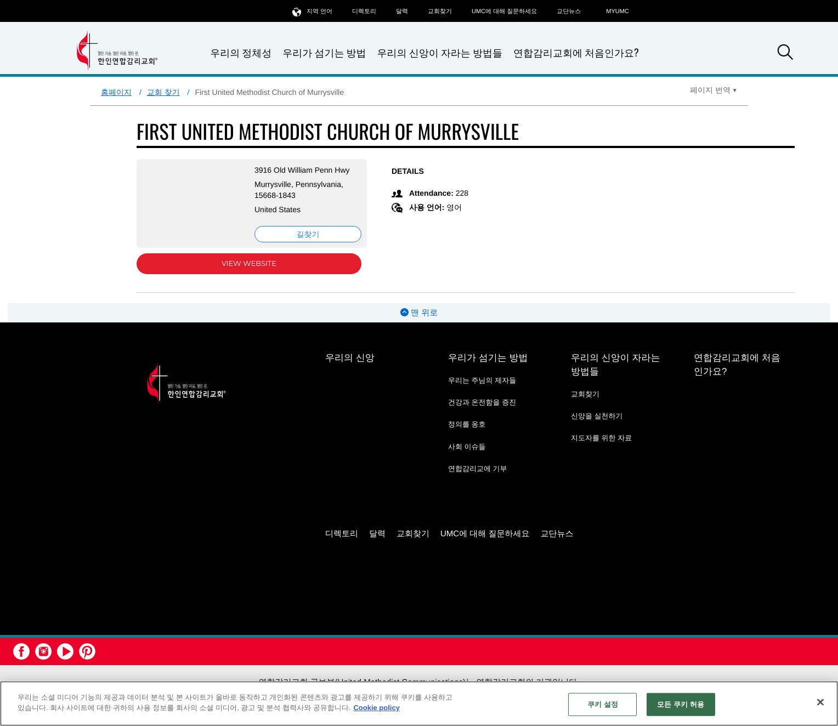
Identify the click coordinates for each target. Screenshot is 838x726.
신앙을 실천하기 (597, 416)
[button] (785, 53)
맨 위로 (419, 312)
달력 (402, 11)
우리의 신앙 (350, 358)
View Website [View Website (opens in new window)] (249, 263)
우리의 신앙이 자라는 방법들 (440, 52)
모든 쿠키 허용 (680, 704)
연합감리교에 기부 (477, 468)
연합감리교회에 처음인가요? (576, 53)
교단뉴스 (569, 11)
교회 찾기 (163, 92)
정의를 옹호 (467, 424)
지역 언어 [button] (312, 11)
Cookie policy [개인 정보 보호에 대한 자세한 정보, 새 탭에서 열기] (376, 708)
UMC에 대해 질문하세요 (504, 11)
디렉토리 (364, 11)
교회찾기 (440, 11)
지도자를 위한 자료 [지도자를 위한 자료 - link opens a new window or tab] (601, 438)
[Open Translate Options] (713, 90)
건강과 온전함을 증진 (482, 402)
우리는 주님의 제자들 (482, 380)
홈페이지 (116, 92)
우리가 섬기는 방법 (324, 52)
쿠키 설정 (602, 704)
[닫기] (820, 702)
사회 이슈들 (467, 447)
